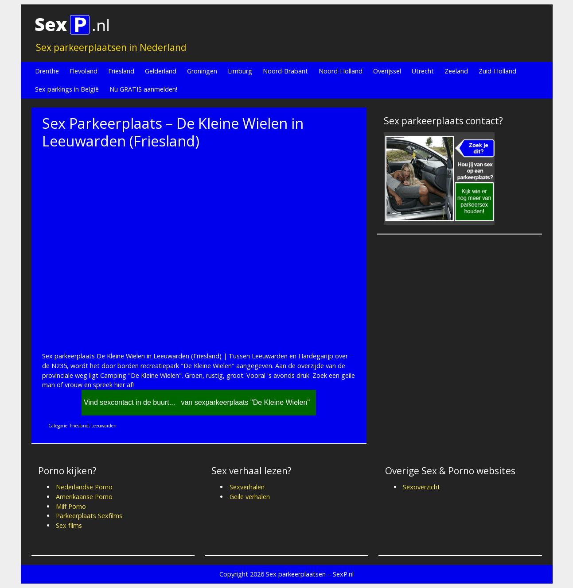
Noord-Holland (341, 71)
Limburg (240, 71)
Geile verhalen (250, 496)
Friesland (121, 71)
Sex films (69, 525)
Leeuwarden (104, 426)
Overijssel (387, 71)
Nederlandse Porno (84, 487)
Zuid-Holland (497, 71)
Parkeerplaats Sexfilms (89, 515)
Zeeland (456, 71)
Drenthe (47, 71)
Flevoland (83, 71)
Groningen (202, 71)
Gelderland (160, 71)
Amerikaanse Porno (84, 496)
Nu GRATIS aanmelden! (143, 89)
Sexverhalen (247, 487)
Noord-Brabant (285, 71)
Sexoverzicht (421, 487)
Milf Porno (71, 506)
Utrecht (423, 71)
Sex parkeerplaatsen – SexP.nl (310, 574)
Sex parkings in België (67, 89)
